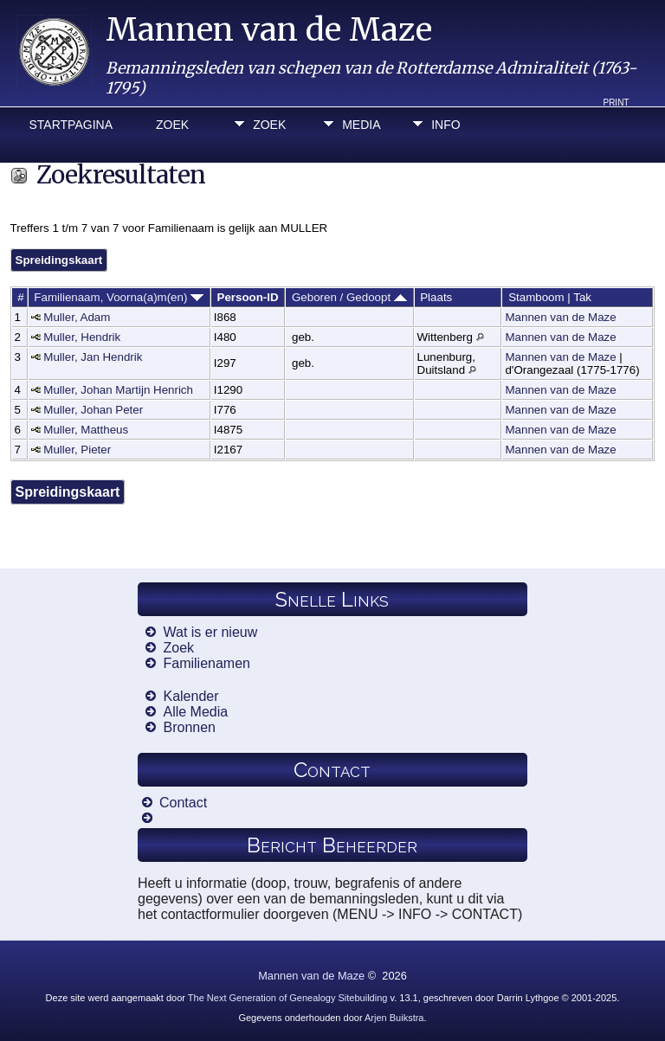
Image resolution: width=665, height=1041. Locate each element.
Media (361, 125)
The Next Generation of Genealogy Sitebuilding (288, 998)
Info (445, 125)
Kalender (190, 696)
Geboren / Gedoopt (349, 297)
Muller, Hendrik (81, 337)
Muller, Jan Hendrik (92, 356)
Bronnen (189, 727)
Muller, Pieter (77, 449)
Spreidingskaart (59, 260)
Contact (183, 802)
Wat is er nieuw (210, 632)
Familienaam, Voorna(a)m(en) (118, 297)
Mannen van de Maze (269, 29)
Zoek (172, 125)
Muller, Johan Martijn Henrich (118, 389)
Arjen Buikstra (394, 1017)
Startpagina (71, 125)
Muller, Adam (76, 317)
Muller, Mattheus (85, 429)
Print (616, 102)
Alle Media (195, 711)
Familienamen (206, 663)
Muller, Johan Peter (93, 409)
